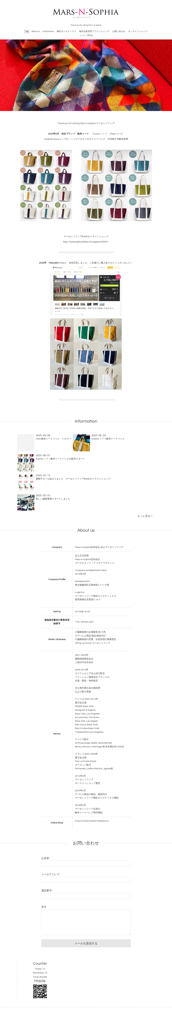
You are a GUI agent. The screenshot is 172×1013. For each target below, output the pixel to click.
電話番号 (47, 890)
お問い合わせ (118, 31)
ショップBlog (86, 35)
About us (35, 31)
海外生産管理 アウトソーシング (94, 31)
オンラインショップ (137, 31)
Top (27, 31)
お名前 (45, 858)
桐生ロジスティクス (66, 31)
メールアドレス (50, 874)
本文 (43, 907)
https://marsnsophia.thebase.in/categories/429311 (85, 241)
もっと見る (144, 516)
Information (48, 31)
